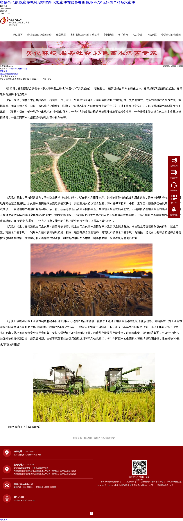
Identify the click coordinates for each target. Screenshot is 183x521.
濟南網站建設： (163, 485)
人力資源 (137, 34)
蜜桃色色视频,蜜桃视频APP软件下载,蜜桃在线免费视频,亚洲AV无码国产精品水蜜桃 (67, 2)
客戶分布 (123, 34)
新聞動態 (109, 34)
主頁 (11, 69)
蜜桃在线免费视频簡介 (39, 34)
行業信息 (23, 69)
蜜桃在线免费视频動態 (9, 74)
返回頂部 (174, 215)
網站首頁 (18, 34)
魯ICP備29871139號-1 (147, 485)
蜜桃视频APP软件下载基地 (84, 34)
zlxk (171, 485)
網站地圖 (3, 520)
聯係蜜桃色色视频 (171, 34)
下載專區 (152, 34)
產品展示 (61, 34)
